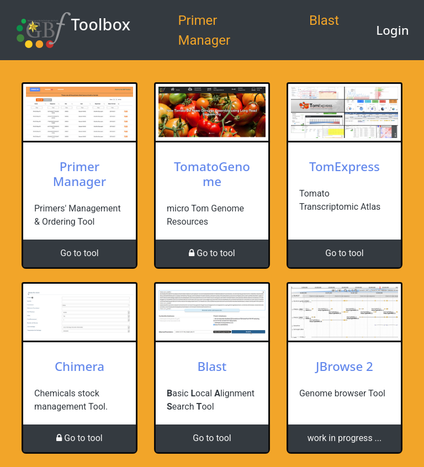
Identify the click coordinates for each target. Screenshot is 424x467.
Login (392, 30)
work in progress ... (345, 438)
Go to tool (79, 253)
